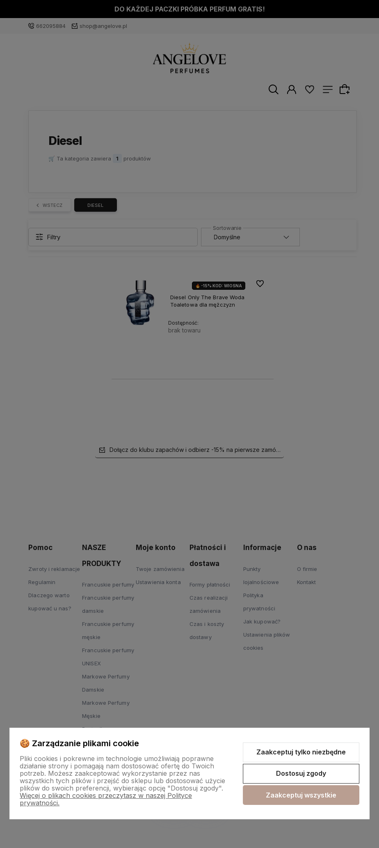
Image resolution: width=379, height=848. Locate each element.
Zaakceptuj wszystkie (301, 795)
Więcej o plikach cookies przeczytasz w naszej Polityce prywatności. (106, 799)
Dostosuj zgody (301, 773)
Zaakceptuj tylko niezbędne (301, 752)
